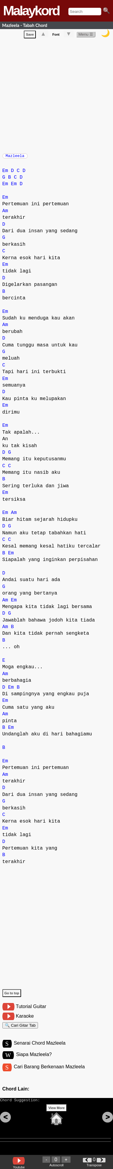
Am (5, 214)
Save (30, 35)
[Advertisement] (56, 96)
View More (56, 1117)
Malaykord (31, 10)
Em (5, 174)
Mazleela (15, 157)
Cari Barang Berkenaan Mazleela (49, 1073)
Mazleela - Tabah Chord (24, 25)
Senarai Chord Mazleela (40, 1048)
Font (56, 35)
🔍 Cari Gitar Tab (20, 1029)
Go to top (12, 996)
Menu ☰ (85, 35)
